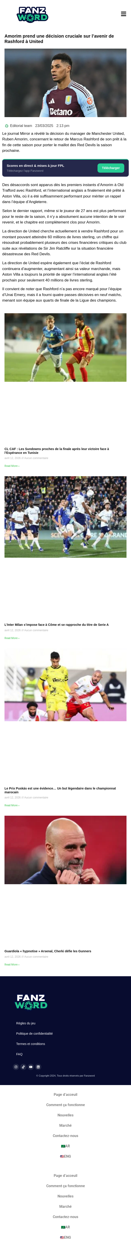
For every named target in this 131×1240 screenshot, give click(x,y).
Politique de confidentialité (34, 1033)
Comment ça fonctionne (65, 1105)
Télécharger (111, 168)
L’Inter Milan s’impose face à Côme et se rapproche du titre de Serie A (56, 624)
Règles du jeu (26, 1023)
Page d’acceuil (65, 1094)
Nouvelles (65, 1115)
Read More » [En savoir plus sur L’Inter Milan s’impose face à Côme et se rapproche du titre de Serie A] (12, 638)
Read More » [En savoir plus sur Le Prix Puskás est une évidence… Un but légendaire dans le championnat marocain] (12, 805)
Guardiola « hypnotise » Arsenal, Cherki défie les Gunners (47, 951)
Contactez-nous (65, 1136)
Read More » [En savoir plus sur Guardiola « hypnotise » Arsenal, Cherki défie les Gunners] (12, 964)
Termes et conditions (30, 1044)
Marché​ (65, 1125)
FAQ (19, 1054)
